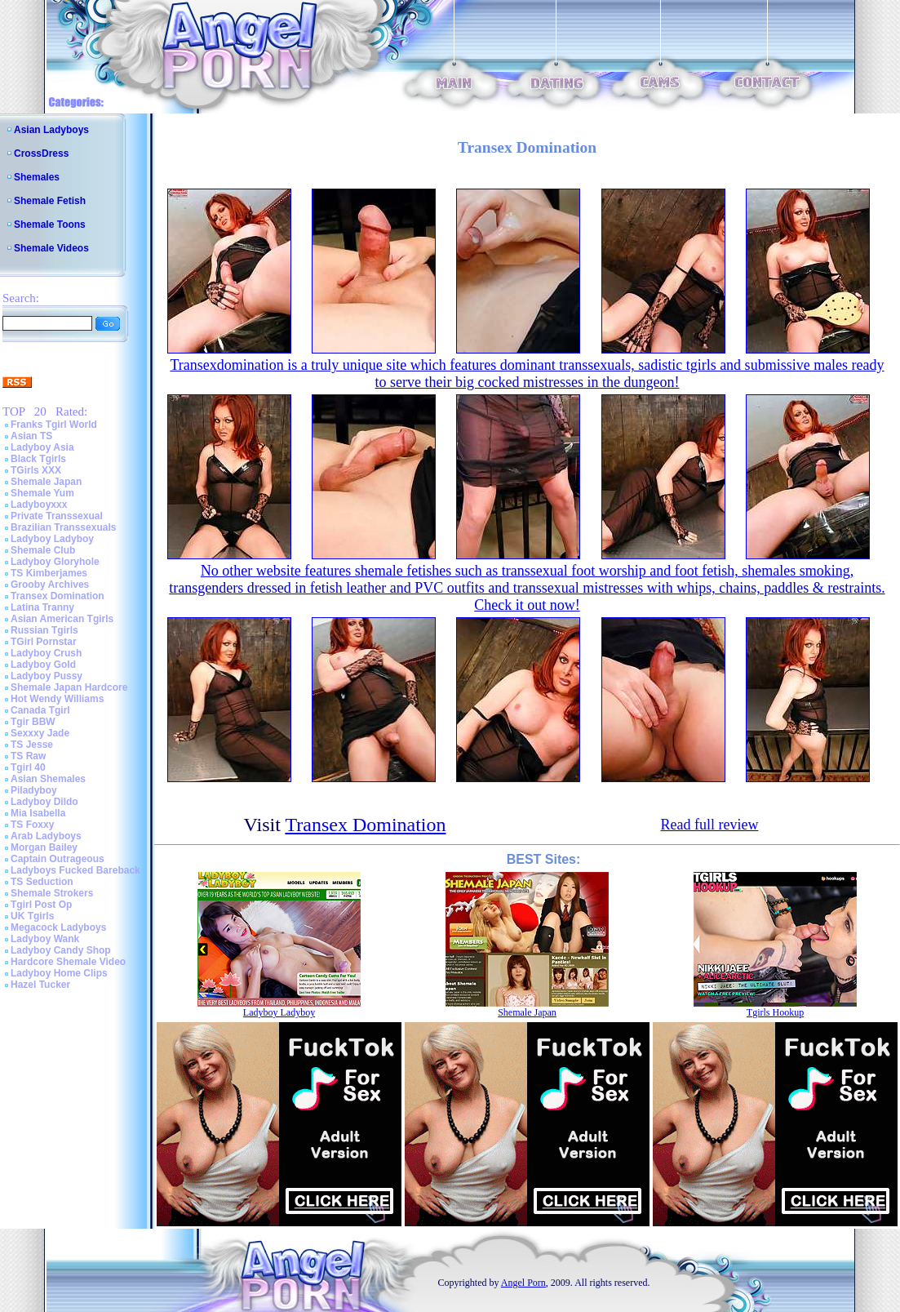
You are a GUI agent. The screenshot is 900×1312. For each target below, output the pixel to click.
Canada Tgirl (40, 710)
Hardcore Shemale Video (68, 961)
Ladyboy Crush (46, 653)
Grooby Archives (50, 584)
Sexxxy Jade (40, 733)
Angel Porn (523, 1282)
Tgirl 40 (28, 767)
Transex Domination (57, 596)
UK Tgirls (32, 916)
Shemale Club (43, 550)
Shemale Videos (51, 248)
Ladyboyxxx (39, 504)
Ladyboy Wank (45, 939)
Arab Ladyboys (46, 836)
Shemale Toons (50, 224)
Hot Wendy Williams (57, 699)
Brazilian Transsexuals (63, 527)
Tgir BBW (33, 721)
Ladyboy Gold (43, 664)
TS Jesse (32, 744)
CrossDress (41, 153)
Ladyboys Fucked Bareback (75, 870)
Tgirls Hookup (775, 1012)
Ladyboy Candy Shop (61, 950)
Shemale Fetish (50, 201)
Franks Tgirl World (54, 424)
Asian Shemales (48, 779)
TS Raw (28, 756)
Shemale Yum (42, 493)
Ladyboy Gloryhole (55, 561)
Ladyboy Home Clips (59, 973)
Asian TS (31, 436)
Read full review (709, 824)
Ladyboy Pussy (46, 676)
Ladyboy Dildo (44, 801)
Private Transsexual (57, 516)
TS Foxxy (32, 824)
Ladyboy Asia (42, 447)
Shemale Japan (46, 481)
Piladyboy (34, 790)
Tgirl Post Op (41, 904)
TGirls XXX (36, 470)
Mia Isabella (38, 813)
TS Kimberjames (49, 573)
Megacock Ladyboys (58, 927)
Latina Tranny (42, 607)
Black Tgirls (38, 459)
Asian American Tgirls (62, 619)
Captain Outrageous (57, 859)
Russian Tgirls (44, 630)
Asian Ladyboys (51, 130)
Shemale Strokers (52, 893)
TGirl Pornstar (44, 641)
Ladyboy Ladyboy (52, 539)
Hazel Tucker (40, 984)
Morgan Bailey (44, 847)
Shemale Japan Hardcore (69, 687)
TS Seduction (42, 881)
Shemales (37, 177)
